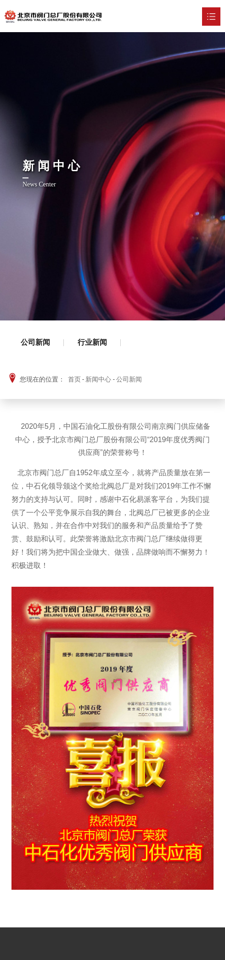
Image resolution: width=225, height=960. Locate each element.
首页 (74, 379)
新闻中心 (98, 379)
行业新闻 (92, 342)
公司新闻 (35, 342)
